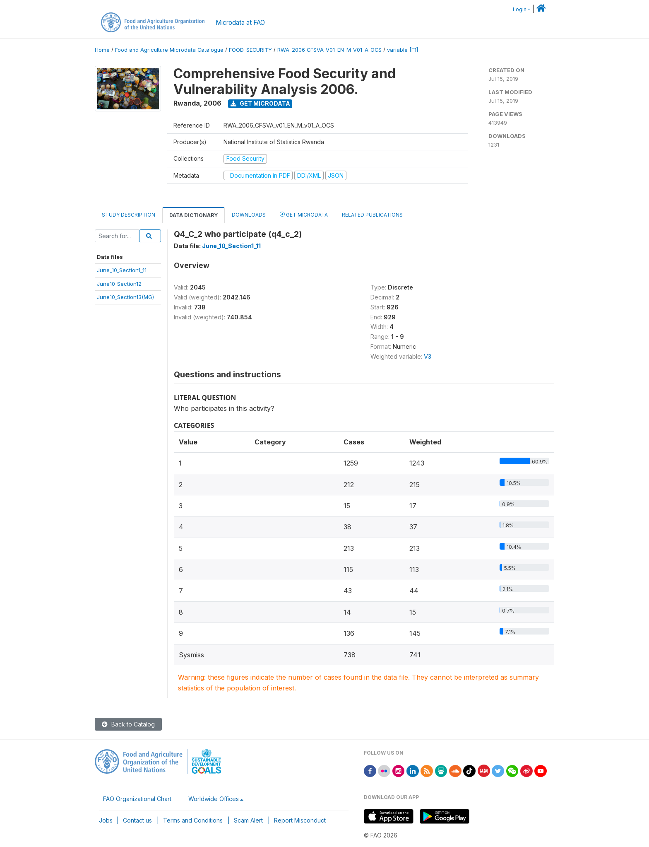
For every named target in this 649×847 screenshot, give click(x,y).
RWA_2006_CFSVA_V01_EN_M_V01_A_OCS (329, 50)
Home (102, 50)
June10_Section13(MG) (125, 297)
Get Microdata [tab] (304, 214)
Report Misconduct (300, 820)
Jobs (106, 820)
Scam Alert (248, 820)
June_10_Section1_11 (122, 270)
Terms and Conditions (193, 820)
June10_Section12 (119, 283)
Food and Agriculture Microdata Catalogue (169, 50)
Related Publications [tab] (372, 215)
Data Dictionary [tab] (193, 215)
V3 (427, 356)
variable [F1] (402, 50)
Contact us (137, 820)
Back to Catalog (128, 724)
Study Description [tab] (128, 215)
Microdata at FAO (240, 23)
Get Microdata (260, 103)
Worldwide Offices (213, 798)
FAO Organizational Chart (137, 798)
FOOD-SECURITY (250, 50)
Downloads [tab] (249, 215)
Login (519, 9)
